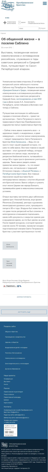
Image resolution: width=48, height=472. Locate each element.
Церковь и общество (11, 342)
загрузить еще (24, 312)
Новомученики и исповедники (15, 358)
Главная (3, 33)
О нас (7, 18)
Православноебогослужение (11, 22)
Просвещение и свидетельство (15, 337)
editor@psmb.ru (20, 415)
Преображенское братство (17, 445)
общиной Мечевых (30, 171)
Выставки (7, 381)
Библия (21, 22)
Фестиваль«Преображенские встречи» (36, 22)
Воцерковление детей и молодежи (16, 347)
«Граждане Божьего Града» (14, 90)
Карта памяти (8, 403)
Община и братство (11, 331)
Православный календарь (12, 397)
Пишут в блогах (9, 394)
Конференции (8, 379)
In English (42, 28)
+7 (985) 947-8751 (9, 422)
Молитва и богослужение (13, 353)
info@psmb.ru (14, 412)
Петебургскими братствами (15, 174)
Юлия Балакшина (18, 142)
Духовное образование (12, 369)
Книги (6, 384)
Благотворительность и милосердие (17, 363)
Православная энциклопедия (13, 392)
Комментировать (24, 297)
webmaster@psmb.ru (22, 417)
